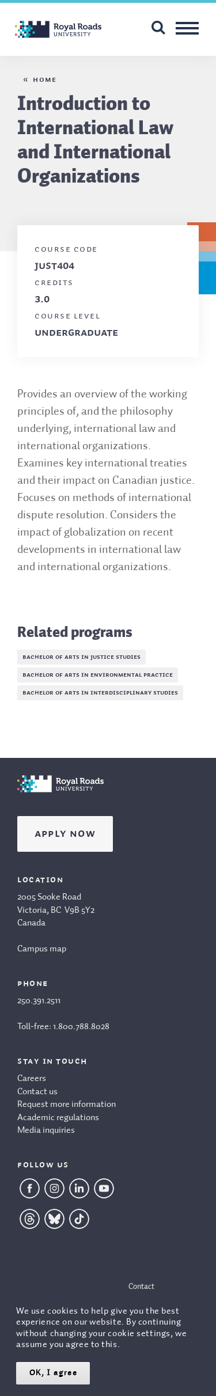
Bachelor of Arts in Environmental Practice (97, 675)
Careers (31, 1078)
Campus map (41, 949)
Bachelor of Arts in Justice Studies (81, 657)
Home (44, 79)
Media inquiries (46, 1130)
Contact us (37, 1092)
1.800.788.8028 (81, 1026)
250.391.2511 (38, 1001)
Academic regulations (58, 1117)
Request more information (66, 1104)
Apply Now (65, 834)
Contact (141, 1287)
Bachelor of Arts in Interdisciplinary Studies (100, 692)
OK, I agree (53, 1372)
